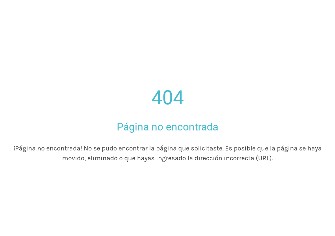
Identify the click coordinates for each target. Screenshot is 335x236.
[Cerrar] (10, 10)
